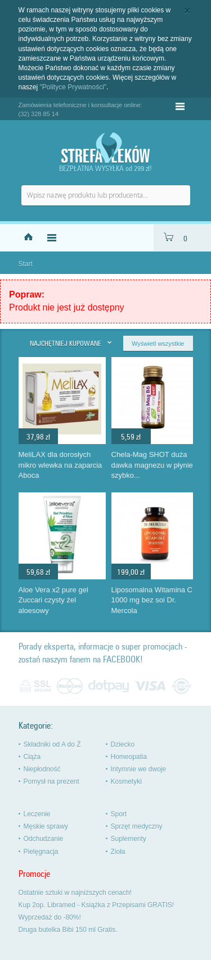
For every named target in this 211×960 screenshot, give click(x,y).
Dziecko (123, 744)
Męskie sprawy (46, 826)
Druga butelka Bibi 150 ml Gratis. (68, 930)
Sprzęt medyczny (137, 826)
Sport (119, 814)
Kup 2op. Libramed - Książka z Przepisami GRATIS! (96, 905)
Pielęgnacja (41, 852)
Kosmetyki (126, 781)
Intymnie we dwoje (139, 769)
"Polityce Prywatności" (73, 87)
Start (26, 264)
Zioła (118, 852)
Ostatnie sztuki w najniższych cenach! (75, 893)
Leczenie (37, 814)
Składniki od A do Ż (52, 744)
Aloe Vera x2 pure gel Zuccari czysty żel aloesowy (53, 600)
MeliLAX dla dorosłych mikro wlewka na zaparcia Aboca (60, 464)
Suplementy (128, 839)
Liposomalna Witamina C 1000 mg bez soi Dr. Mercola (152, 600)
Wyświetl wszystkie (158, 343)
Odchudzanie (44, 839)
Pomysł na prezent (51, 781)
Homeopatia (129, 757)
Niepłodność (42, 769)
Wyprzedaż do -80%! (50, 917)
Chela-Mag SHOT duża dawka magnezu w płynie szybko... (152, 464)
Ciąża (32, 757)
